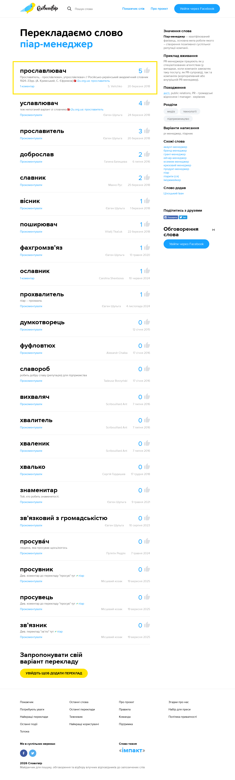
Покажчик (26, 702)
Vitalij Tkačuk (113, 231)
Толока (24, 731)
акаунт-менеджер (175, 146)
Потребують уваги (32, 709)
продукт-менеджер (176, 168)
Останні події (28, 724)
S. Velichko (115, 86)
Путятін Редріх (116, 553)
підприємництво (178, 118)
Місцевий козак (111, 581)
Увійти (197, 8)
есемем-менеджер (176, 161)
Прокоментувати (31, 114)
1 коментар (27, 86)
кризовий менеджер (177, 165)
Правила (125, 709)
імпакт (132, 750)
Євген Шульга (112, 114)
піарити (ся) (171, 176)
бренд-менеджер (175, 150)
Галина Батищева (115, 161)
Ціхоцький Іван (174, 193)
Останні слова (78, 702)
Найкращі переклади (34, 716)
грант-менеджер (175, 154)
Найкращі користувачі (84, 724)
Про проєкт (159, 8)
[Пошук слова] (97, 9)
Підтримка (126, 724)
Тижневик (76, 716)
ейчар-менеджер (175, 157)
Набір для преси (180, 709)
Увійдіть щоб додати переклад (54, 673)
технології (190, 111)
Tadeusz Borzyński (115, 380)
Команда (125, 716)
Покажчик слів (133, 8)
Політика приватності (183, 716)
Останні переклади (82, 709)
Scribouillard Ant (116, 404)
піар (166, 172)
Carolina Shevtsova (111, 278)
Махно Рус (115, 184)
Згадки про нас (179, 702)
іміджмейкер (172, 179)
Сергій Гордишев (113, 474)
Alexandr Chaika (116, 352)
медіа (171, 111)
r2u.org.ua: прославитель (92, 80)
